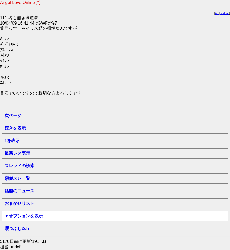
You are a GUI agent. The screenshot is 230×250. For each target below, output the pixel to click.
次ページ (13, 115)
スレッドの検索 (19, 165)
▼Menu (224, 13)
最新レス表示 (17, 153)
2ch (217, 13)
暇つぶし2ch (17, 228)
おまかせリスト (19, 203)
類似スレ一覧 (17, 178)
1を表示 (12, 140)
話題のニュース (19, 191)
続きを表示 (15, 128)
